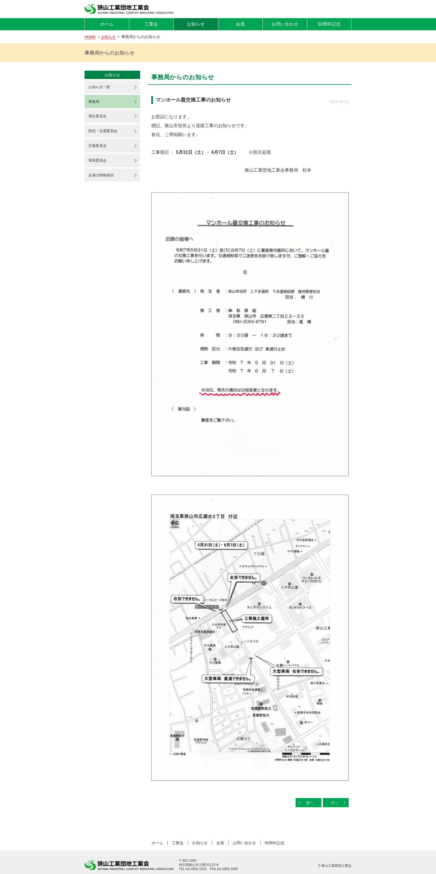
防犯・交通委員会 (104, 133)
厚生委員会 (98, 118)
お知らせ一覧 (100, 87)
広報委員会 (98, 148)
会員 (240, 24)
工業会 (151, 24)
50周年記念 (329, 24)
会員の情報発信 (102, 179)
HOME (90, 36)
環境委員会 (98, 164)
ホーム (106, 24)
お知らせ (196, 24)
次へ (334, 803)
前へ (308, 803)
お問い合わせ (284, 24)
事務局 (94, 102)
